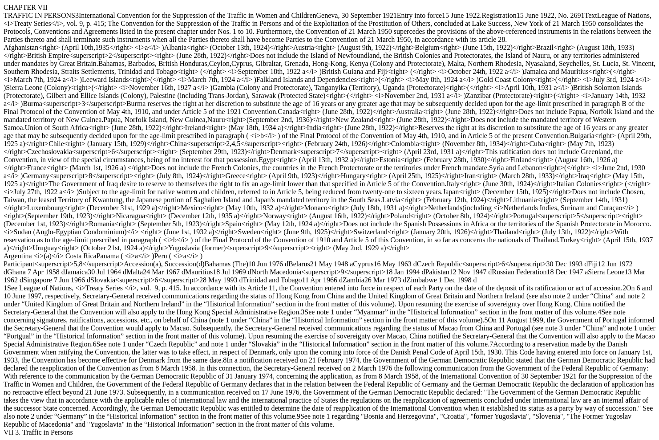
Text (591, 15)
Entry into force (419, 15)
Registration (498, 15)
